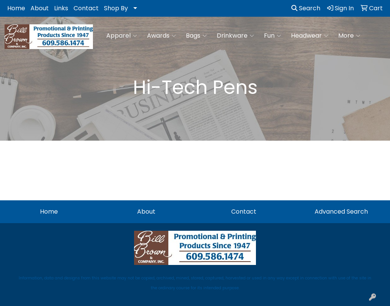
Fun (272, 35)
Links (61, 8)
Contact (86, 8)
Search (305, 8)
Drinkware (235, 35)
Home (16, 8)
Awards (161, 35)
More (349, 35)
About (39, 8)
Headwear (309, 35)
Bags (196, 35)
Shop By (116, 8)
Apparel (121, 35)
